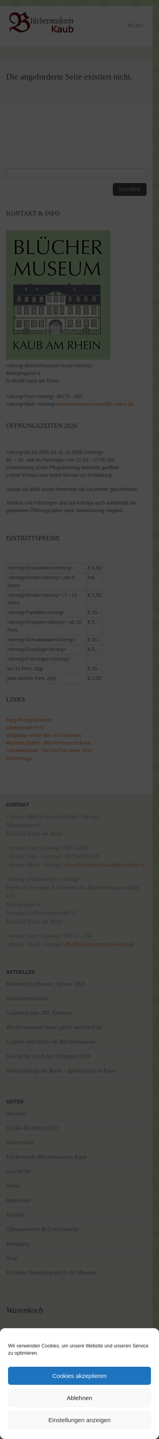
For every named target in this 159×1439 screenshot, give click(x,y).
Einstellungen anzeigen (79, 1420)
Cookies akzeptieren (79, 1375)
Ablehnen (79, 1397)
